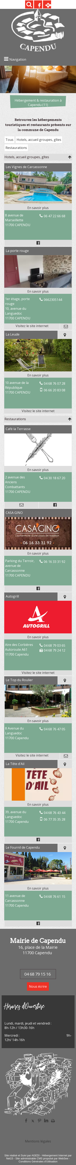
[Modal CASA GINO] (38, 548)
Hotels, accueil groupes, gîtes (39, 139)
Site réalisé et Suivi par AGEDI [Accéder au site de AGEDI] (22, 1155)
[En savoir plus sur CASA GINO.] (38, 553)
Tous (9, 139)
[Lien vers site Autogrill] (38, 632)
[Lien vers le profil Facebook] (38, 243)
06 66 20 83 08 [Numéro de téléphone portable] (54, 390)
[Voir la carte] (65, 335)
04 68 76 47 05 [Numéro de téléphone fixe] (54, 729)
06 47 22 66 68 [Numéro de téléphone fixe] (54, 216)
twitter (33, 1120)
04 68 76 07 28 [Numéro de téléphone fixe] (54, 383)
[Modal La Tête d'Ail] (38, 799)
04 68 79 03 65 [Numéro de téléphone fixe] (54, 645)
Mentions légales (38, 1141)
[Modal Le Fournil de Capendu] (38, 883)
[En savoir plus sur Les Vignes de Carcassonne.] (38, 207)
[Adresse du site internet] (32, 326)
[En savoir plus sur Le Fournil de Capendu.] (38, 888)
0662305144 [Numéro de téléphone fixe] (53, 299)
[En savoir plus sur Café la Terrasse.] (38, 469)
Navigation (17, 59)
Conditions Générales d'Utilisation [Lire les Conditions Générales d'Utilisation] (38, 1161)
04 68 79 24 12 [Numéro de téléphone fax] (54, 650)
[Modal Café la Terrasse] (38, 464)
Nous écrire (38, 986)
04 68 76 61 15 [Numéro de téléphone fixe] (54, 896)
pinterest (39, 1120)
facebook (26, 1120)
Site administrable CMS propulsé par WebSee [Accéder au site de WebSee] (41, 1158)
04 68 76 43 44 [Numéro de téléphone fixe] (54, 813)
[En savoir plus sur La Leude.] (38, 375)
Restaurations (16, 147)
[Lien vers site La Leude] (38, 370)
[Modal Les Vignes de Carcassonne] (38, 203)
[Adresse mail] (66, 326)
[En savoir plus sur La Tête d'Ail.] (38, 804)
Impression (53, 1120)
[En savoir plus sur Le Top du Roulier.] (38, 720)
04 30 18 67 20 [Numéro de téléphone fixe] (54, 478)
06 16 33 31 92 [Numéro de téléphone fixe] (54, 561)
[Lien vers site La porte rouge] (38, 286)
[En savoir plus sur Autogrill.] (38, 637)
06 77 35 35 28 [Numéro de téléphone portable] (54, 819)
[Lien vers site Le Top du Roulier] (38, 716)
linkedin (46, 1120)
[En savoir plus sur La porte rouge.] (38, 291)
